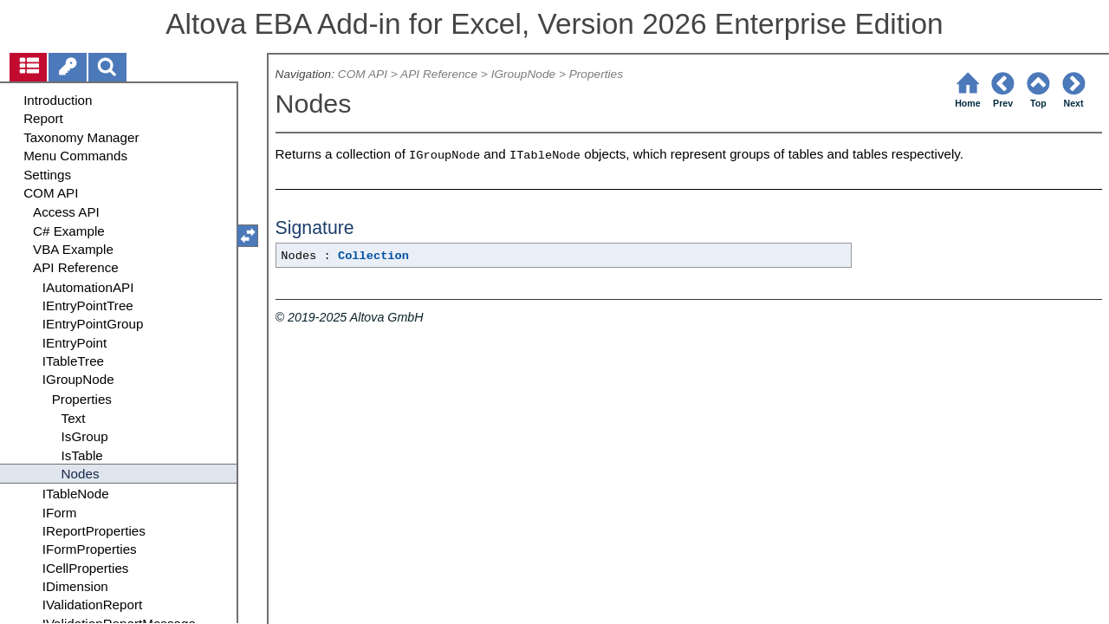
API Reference (438, 74)
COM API (362, 74)
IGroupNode (523, 74)
